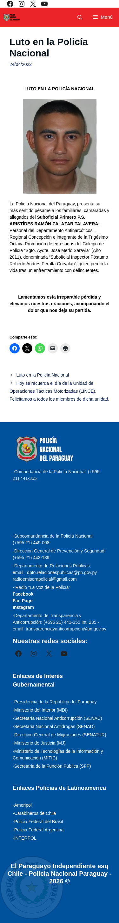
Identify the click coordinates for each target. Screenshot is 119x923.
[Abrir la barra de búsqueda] (80, 17)
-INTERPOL (24, 838)
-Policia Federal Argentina (38, 829)
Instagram (23, 607)
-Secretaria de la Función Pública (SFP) (52, 766)
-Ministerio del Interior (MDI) (40, 710)
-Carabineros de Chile (34, 813)
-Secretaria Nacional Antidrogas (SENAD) (54, 726)
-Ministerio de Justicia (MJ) (39, 743)
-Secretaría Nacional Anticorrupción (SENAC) (57, 718)
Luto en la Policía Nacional (42, 375)
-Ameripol (22, 805)
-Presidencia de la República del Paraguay (55, 701)
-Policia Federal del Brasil (38, 821)
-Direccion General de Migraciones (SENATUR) (59, 734)
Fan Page (22, 600)
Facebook (23, 594)
